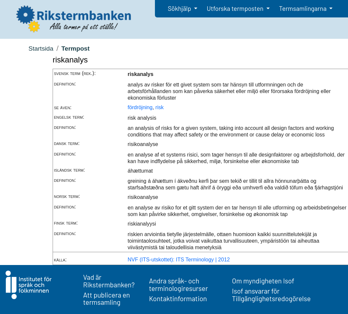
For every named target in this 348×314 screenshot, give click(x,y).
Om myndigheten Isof (263, 281)
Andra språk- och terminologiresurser (178, 284)
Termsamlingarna (303, 8)
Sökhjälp (180, 8)
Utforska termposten (236, 8)
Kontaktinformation (178, 298)
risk (160, 107)
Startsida (40, 48)
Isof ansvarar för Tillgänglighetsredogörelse (271, 294)
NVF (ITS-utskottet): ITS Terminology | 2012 (179, 259)
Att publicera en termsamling (106, 298)
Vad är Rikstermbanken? (109, 281)
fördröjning (140, 107)
